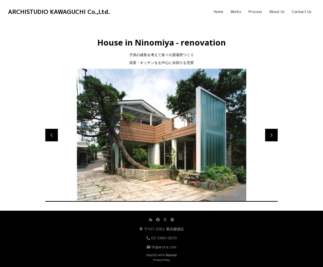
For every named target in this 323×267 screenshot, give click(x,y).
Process (255, 11)
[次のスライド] (271, 135)
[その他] (172, 220)
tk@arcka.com (163, 247)
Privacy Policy (161, 260)
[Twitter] (165, 220)
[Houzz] (151, 220)
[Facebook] (158, 220)
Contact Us (301, 11)
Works (235, 11)
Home (218, 11)
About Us (277, 11)
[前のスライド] (51, 135)
